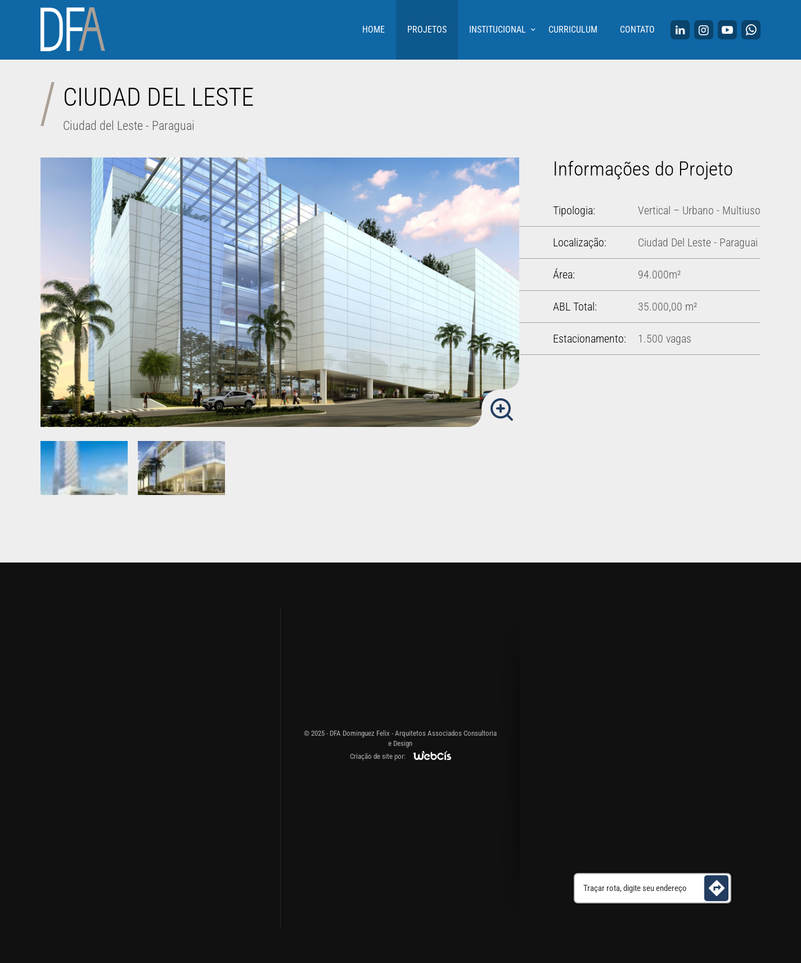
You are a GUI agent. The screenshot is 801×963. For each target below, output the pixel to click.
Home (373, 29)
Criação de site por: (378, 756)
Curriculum (572, 29)
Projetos (427, 29)
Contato (637, 29)
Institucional (497, 29)
